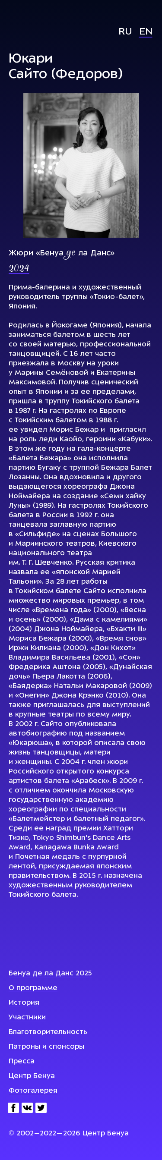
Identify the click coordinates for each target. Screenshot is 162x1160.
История (24, 1003)
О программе (33, 988)
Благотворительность (48, 1032)
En (145, 32)
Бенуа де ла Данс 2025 (50, 974)
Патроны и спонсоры (46, 1047)
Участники (27, 1018)
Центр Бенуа (32, 1076)
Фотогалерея (33, 1091)
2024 (19, 269)
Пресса (22, 1062)
